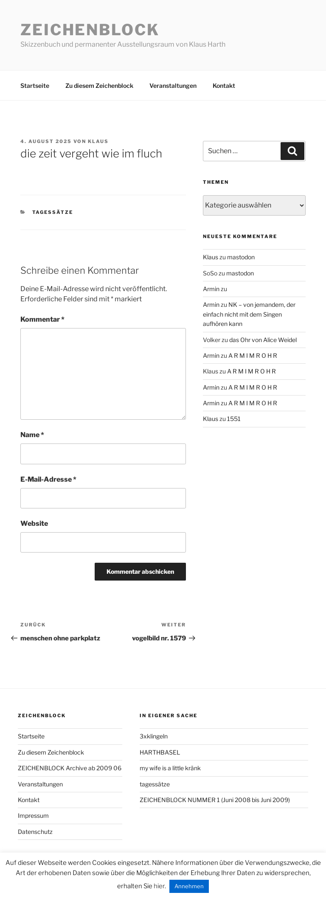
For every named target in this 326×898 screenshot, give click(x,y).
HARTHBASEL (160, 752)
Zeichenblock (90, 29)
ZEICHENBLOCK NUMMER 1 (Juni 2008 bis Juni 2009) (215, 799)
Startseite (34, 85)
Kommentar (42, 319)
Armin (211, 288)
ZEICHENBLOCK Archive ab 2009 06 (69, 768)
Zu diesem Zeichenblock (99, 85)
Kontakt (224, 85)
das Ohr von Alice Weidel (263, 339)
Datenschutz (35, 831)
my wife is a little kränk (170, 768)
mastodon (241, 257)
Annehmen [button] (189, 886)
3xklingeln (154, 736)
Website (34, 523)
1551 (234, 418)
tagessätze (52, 212)
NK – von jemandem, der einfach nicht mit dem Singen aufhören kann (249, 314)
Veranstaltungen (173, 85)
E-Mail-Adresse (48, 479)
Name (32, 435)
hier (159, 886)
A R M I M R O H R (252, 355)
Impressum (33, 815)
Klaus (98, 141)
